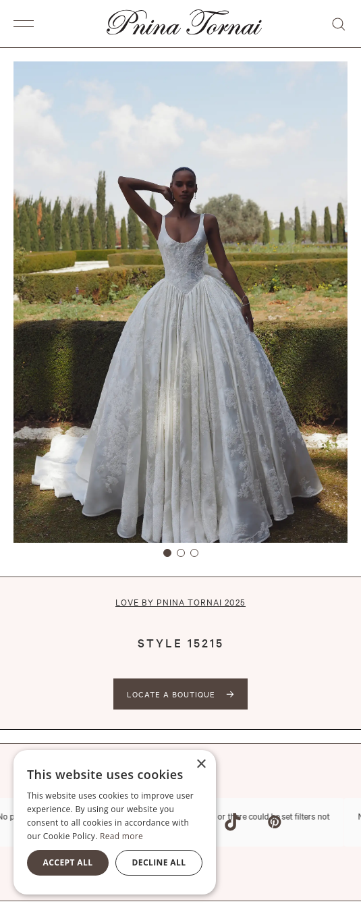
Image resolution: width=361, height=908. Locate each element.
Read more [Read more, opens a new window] (121, 836)
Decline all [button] (159, 862)
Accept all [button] (68, 862)
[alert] (114, 822)
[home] (181, 23)
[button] (26, 23)
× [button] (201, 764)
